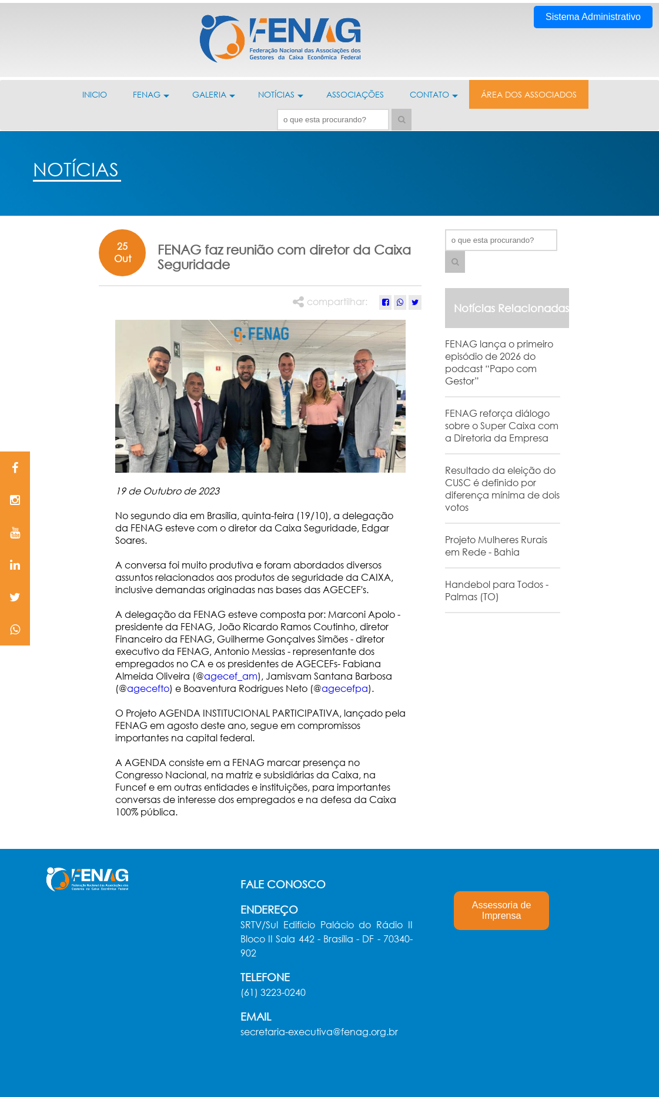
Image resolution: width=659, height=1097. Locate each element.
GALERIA (213, 99)
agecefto (148, 688)
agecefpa (345, 688)
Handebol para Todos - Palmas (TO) (496, 590)
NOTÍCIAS (280, 99)
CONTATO (434, 99)
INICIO (94, 94)
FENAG (151, 99)
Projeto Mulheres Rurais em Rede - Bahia (496, 545)
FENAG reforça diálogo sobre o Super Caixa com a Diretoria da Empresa (501, 425)
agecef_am (230, 676)
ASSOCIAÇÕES (355, 94)
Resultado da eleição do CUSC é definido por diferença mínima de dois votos (502, 488)
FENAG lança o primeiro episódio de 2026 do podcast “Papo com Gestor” (499, 362)
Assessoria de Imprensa (501, 910)
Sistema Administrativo (593, 17)
